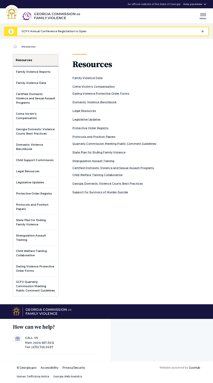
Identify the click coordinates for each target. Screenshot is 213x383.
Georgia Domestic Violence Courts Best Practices (35, 131)
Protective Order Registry (34, 193)
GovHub (194, 367)
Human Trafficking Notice (33, 376)
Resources (24, 60)
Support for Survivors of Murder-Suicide (100, 192)
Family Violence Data (31, 83)
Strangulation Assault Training (31, 237)
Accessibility (49, 367)
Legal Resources (28, 171)
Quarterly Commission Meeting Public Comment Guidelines (114, 143)
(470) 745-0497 (42, 347)
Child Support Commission (35, 160)
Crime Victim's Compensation (26, 116)
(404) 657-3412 (43, 342)
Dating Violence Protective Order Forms (35, 268)
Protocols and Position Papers (32, 207)
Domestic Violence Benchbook (29, 147)
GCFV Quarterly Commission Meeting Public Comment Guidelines (35, 286)
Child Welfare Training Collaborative (31, 253)
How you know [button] (192, 4)
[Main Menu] (203, 16)
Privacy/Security (73, 367)
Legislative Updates (30, 182)
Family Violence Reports (33, 71)
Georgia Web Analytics (67, 376)
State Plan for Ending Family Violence (31, 222)
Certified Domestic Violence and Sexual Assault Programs (35, 98)
